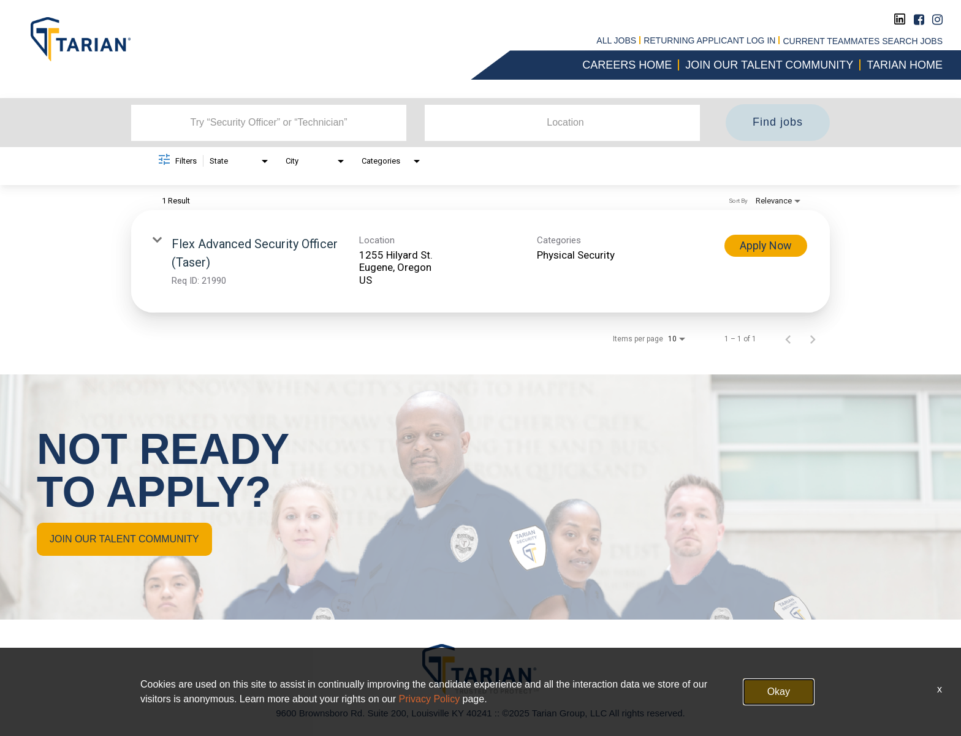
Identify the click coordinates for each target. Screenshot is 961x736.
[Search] (778, 122)
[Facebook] (919, 19)
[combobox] (268, 122)
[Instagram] (937, 19)
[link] (480, 261)
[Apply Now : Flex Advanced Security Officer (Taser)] (765, 246)
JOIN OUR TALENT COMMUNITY (124, 539)
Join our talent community (769, 64)
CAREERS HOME (627, 64)
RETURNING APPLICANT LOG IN (709, 41)
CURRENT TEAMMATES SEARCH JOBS (863, 41)
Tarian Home (905, 64)
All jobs (616, 41)
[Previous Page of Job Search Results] (788, 339)
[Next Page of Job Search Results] (812, 339)
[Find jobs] (778, 122)
